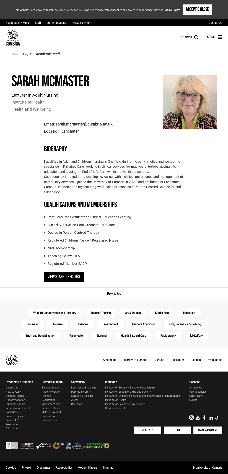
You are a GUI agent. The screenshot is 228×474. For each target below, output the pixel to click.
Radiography (168, 336)
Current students (56, 23)
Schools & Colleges (82, 396)
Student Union (50, 420)
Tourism (58, 324)
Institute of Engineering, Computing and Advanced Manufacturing (143, 396)
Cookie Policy (172, 10)
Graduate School (115, 408)
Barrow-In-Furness (135, 360)
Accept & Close (197, 9)
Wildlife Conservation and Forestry (54, 313)
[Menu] (214, 37)
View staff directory (64, 277)
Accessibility (64, 468)
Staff (38, 23)
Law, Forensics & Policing (185, 324)
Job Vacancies (197, 392)
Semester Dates (51, 408)
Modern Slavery (87, 468)
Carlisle (159, 360)
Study (27, 54)
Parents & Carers (81, 392)
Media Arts (162, 313)
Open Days (12, 388)
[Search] (188, 37)
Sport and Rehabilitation (40, 336)
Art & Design (133, 313)
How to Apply (13, 392)
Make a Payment (51, 412)
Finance (46, 396)
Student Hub (49, 416)
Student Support (15, 404)
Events (193, 400)
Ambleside (109, 360)
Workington (215, 360)
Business (32, 324)
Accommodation (15, 400)
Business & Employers (83, 388)
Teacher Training (100, 313)
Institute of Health (115, 400)
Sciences (82, 324)
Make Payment (81, 23)
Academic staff (48, 54)
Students (147, 430)
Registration (49, 400)
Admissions (12, 428)
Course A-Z (12, 420)
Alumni (75, 400)
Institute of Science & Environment (125, 404)
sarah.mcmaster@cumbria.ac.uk (84, 124)
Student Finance (15, 396)
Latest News (196, 396)
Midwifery (196, 336)
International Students (18, 408)
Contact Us (215, 23)
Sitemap (108, 468)
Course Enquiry (14, 416)
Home (15, 54)
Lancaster (70, 131)
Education (189, 313)
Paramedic (76, 336)
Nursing (102, 336)
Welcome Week (51, 404)
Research (76, 404)
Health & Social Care (133, 336)
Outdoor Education (143, 324)
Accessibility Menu (18, 23)
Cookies (11, 468)
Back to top (114, 294)
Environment (110, 324)
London (196, 360)
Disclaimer (43, 468)
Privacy (26, 468)
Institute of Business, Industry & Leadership (130, 388)
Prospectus (12, 424)
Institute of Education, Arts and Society (128, 392)
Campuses (12, 412)
